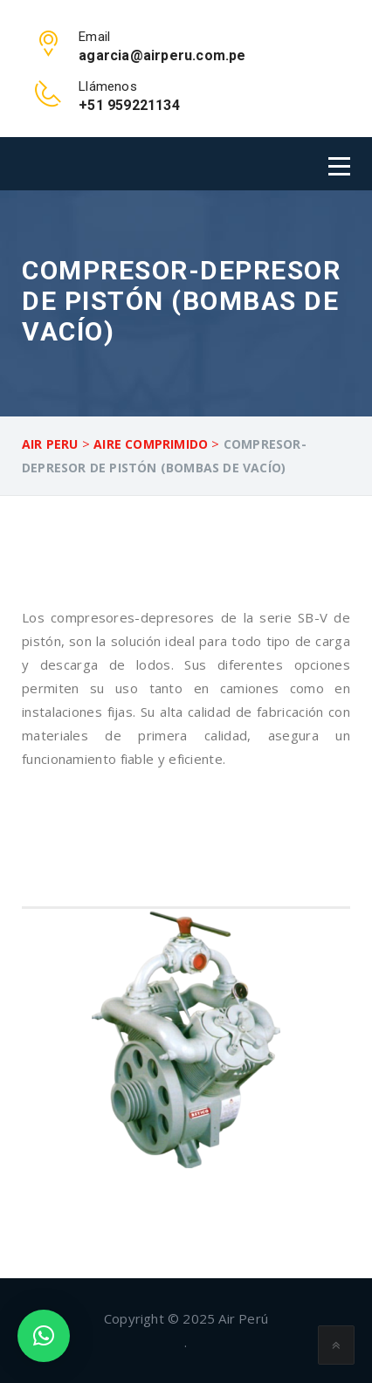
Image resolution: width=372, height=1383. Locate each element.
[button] (43, 1336)
